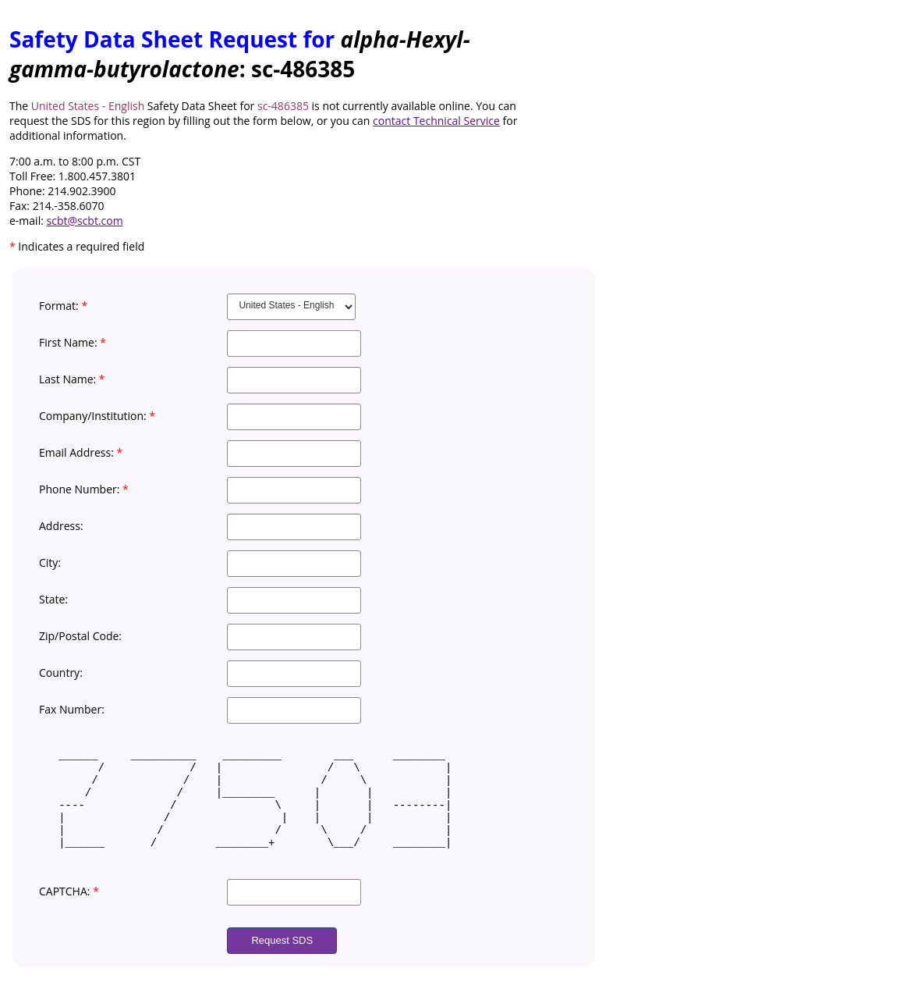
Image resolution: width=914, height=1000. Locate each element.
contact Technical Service (436, 120)
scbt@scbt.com (85, 220)
